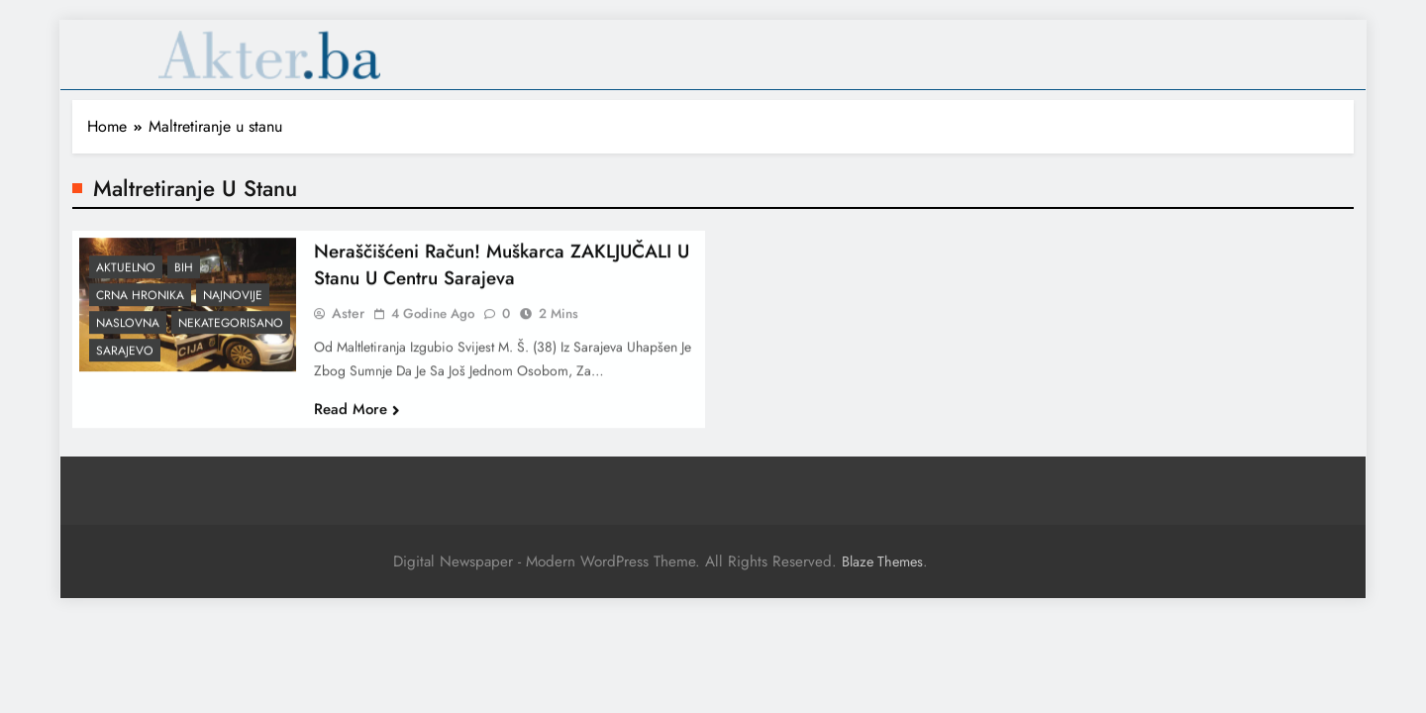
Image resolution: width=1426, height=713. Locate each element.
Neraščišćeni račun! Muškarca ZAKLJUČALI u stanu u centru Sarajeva (501, 272)
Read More (357, 417)
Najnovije (232, 304)
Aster (348, 321)
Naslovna (127, 332)
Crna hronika (140, 304)
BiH (183, 276)
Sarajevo (124, 359)
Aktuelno (125, 276)
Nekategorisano (230, 332)
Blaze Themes (882, 561)
